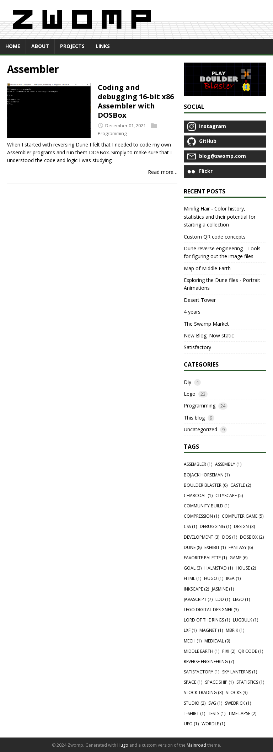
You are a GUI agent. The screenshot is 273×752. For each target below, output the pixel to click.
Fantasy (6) (241, 547)
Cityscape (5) (229, 495)
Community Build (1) (206, 506)
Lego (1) (241, 599)
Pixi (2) (228, 651)
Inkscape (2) (196, 589)
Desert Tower (200, 300)
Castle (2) (240, 485)
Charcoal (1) (198, 495)
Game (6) (238, 558)
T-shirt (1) (194, 713)
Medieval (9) (217, 641)
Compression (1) (201, 516)
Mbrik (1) (235, 630)
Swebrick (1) (238, 703)
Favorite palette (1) (205, 558)
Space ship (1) (219, 682)
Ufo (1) (191, 724)
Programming (112, 133)
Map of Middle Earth (207, 268)
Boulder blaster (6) (206, 485)
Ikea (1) (233, 578)
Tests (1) (216, 713)
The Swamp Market (206, 323)
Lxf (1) (190, 630)
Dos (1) (229, 537)
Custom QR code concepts (215, 236)
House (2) (246, 568)
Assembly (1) (228, 464)
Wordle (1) (213, 724)
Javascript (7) (198, 599)
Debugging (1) (215, 526)
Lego (190, 393)
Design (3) (244, 526)
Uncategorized (200, 429)
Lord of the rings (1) (207, 620)
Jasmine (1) (223, 589)
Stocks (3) (236, 692)
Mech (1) (193, 641)
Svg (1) (215, 703)
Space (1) (193, 682)
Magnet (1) (211, 630)
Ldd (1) (222, 599)
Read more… (162, 172)
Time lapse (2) (242, 713)
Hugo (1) (213, 578)
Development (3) (201, 537)
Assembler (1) (198, 464)
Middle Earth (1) (201, 651)
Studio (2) (194, 703)
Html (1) (192, 578)
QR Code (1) (250, 651)
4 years (192, 311)
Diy (187, 382)
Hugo (122, 745)
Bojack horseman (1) (207, 475)
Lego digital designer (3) (211, 610)
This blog (194, 417)
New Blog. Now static (209, 335)
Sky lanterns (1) (239, 672)
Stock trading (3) (203, 692)
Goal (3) (193, 568)
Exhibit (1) (215, 547)
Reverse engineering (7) (209, 661)
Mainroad (196, 745)
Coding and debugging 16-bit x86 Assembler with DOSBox (136, 101)
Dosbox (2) (252, 537)
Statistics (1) (250, 682)
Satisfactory (197, 347)
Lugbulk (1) (245, 620)
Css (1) (190, 526)
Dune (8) (193, 547)
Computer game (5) (242, 516)
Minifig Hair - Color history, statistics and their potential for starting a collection (220, 216)
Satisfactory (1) (201, 672)
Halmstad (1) (218, 568)
